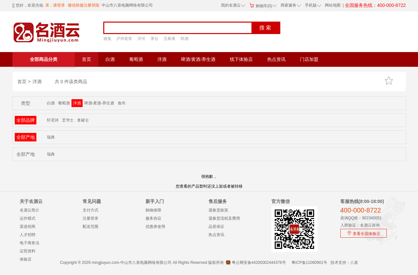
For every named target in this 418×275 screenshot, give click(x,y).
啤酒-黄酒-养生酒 (99, 103)
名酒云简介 (29, 210)
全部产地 (25, 137)
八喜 (354, 262)
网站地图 (333, 5)
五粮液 (169, 38)
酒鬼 (107, 38)
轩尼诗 (53, 120)
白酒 (110, 59)
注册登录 (90, 218)
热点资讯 (276, 59)
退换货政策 (218, 210)
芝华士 (68, 120)
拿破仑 (83, 120)
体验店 (25, 259)
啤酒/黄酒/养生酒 (198, 59)
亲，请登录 (55, 5)
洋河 (141, 38)
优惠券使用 (155, 226)
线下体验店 (241, 59)
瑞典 (51, 137)
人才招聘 (27, 234)
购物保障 (153, 210)
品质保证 (216, 226)
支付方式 (90, 210)
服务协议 (153, 218)
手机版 (312, 5)
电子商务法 (29, 243)
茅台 (154, 38)
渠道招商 (27, 226)
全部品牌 (25, 120)
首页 (86, 59)
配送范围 (90, 226)
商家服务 (291, 5)
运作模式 (27, 218)
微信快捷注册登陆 (83, 5)
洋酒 (162, 59)
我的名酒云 (233, 5)
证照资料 (27, 251)
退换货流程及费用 (224, 218)
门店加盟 (309, 59)
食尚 (122, 103)
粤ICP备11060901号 (309, 262)
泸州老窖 (124, 38)
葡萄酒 (136, 59)
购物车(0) (263, 6)
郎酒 (185, 38)
